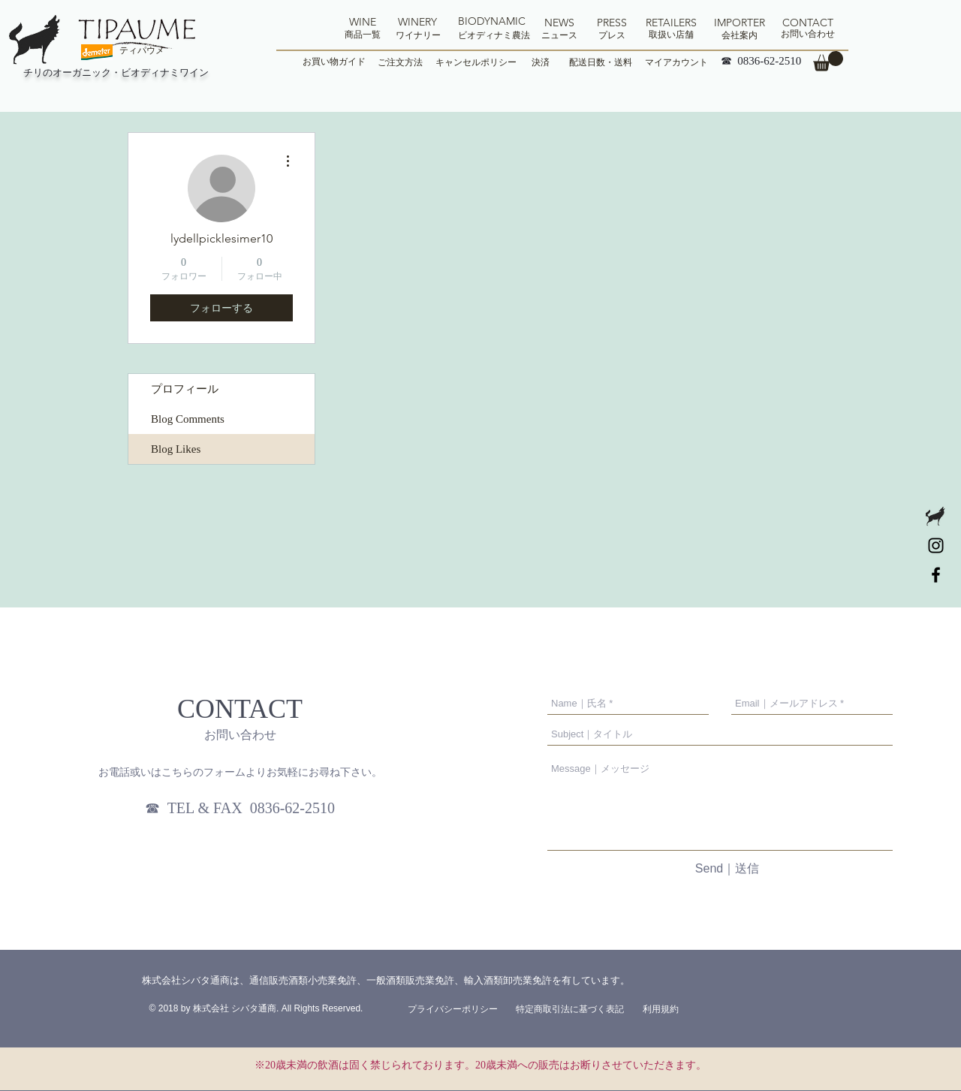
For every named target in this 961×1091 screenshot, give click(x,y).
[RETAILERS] (671, 23)
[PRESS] (612, 23)
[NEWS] (559, 23)
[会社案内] (739, 35)
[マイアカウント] (676, 62)
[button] (828, 61)
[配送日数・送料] (600, 62)
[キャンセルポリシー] (475, 62)
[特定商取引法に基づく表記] (569, 1009)
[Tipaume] (936, 545)
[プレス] (612, 35)
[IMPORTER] (739, 23)
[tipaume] (936, 575)
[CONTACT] (808, 23)
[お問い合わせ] (808, 34)
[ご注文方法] (400, 62)
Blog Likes (175, 449)
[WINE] (362, 22)
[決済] (540, 62)
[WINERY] (417, 22)
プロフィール (184, 389)
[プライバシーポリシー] (452, 1009)
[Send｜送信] (727, 868)
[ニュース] (559, 35)
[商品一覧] (362, 35)
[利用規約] (660, 1009)
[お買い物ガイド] (334, 62)
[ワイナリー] (418, 35)
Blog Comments (187, 419)
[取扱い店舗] (671, 35)
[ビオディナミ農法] (494, 35)
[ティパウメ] (142, 51)
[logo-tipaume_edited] (936, 516)
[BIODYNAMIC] (492, 21)
